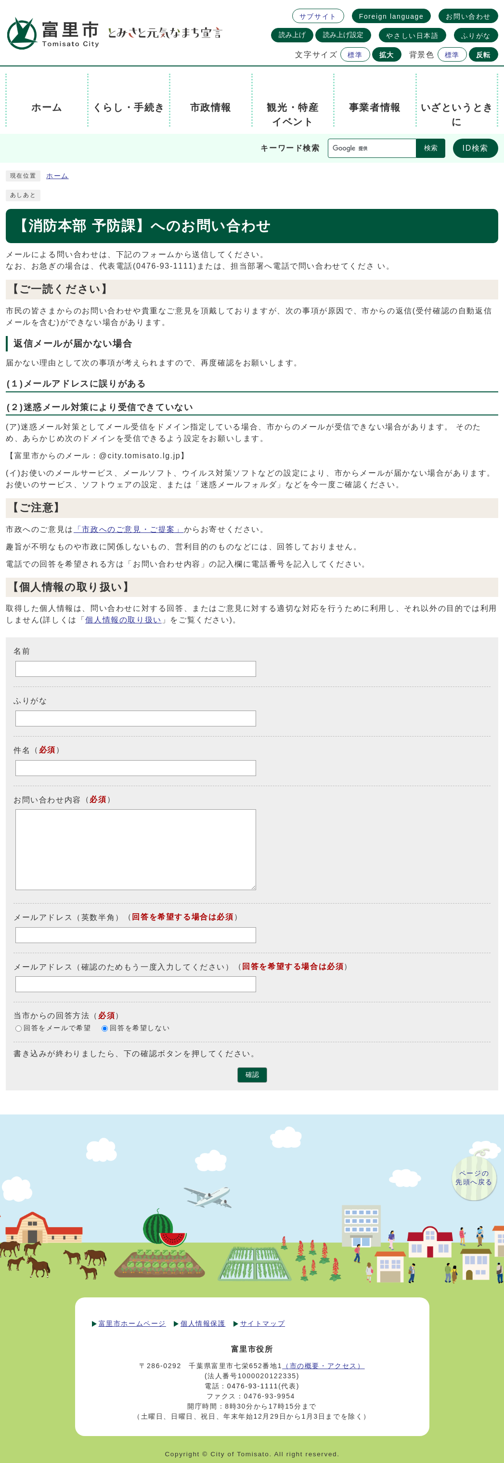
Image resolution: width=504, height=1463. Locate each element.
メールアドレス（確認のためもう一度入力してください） (123, 966)
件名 (21, 750)
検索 (431, 148)
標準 (355, 55)
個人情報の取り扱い (123, 620)
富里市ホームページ (132, 1323)
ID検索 (476, 148)
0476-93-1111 (252, 1386)
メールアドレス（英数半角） (68, 917)
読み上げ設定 (343, 35)
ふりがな (476, 35)
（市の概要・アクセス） (323, 1366)
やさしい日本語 (412, 35)
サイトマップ (262, 1323)
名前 (21, 651)
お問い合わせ (468, 16)
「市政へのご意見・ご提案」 (129, 529)
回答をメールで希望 (57, 1028)
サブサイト (318, 16)
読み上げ (292, 35)
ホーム (57, 176)
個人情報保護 (203, 1323)
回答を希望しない (140, 1028)
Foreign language (391, 16)
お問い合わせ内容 (47, 799)
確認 (252, 1074)
